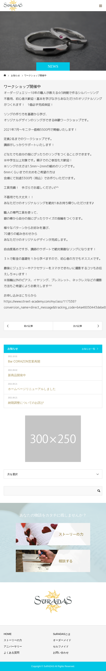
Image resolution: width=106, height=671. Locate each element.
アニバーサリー (13, 646)
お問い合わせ (61, 652)
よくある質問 (11, 652)
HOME (8, 634)
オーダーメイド (62, 640)
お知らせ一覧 (88, 349)
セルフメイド (61, 646)
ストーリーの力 (13, 640)
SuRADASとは (61, 634)
